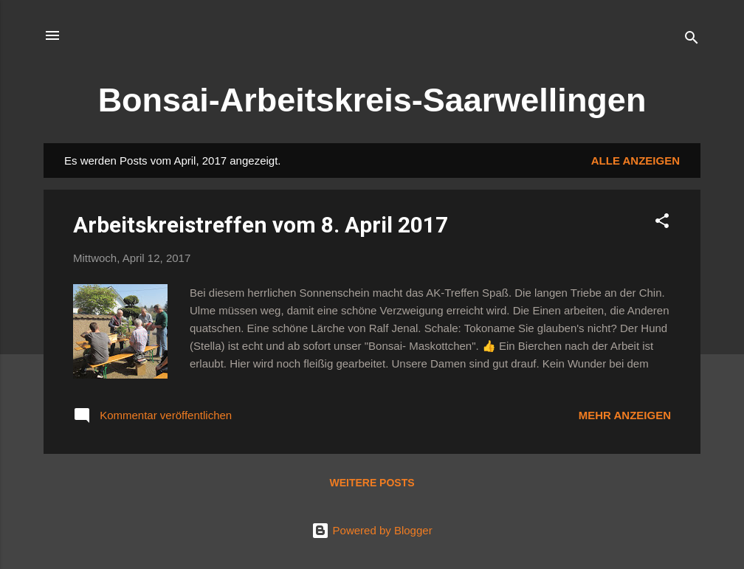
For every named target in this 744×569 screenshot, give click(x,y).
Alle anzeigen (635, 160)
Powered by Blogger (371, 530)
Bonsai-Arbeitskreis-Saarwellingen (372, 100)
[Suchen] (691, 40)
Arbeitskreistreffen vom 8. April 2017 (260, 225)
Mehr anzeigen (625, 415)
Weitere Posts (371, 483)
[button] (662, 223)
